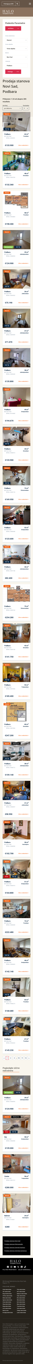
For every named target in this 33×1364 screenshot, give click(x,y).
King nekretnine (7, 1306)
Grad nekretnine (7, 1289)
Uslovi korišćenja (24, 1269)
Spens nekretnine (7, 1300)
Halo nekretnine (21, 1295)
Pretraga (13, 71)
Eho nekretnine (21, 1298)
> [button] (28, 1058)
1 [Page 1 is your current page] (7, 1058)
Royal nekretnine (7, 1293)
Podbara (9, 65)
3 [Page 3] (14, 1058)
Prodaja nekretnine (8, 1312)
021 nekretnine (7, 1291)
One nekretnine (21, 1308)
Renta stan (5, 1310)
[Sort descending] (27, 108)
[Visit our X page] (18, 1267)
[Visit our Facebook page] (8, 1267)
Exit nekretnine (21, 1302)
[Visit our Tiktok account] (25, 1267)
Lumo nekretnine (21, 1312)
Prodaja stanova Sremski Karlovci (14, 1247)
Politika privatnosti (10, 1269)
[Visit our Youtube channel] (15, 1267)
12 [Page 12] (26, 1058)
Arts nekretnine (7, 1308)
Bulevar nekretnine (22, 1293)
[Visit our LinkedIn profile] (22, 1267)
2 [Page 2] (10, 1058)
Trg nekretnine (21, 1306)
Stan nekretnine (7, 1302)
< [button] (4, 1058)
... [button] (16, 1058)
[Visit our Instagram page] (11, 1267)
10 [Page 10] (19, 1058)
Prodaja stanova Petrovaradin (13, 1244)
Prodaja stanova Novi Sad (12, 1241)
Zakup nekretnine (21, 1310)
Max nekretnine (21, 1304)
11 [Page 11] (22, 1058)
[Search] (17, 4)
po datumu (8, 108)
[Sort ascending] (24, 108)
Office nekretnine (7, 1295)
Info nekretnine (21, 1291)
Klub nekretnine (7, 1298)
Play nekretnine (7, 1304)
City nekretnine (21, 1289)
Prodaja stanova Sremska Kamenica (15, 1251)
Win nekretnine (21, 1300)
